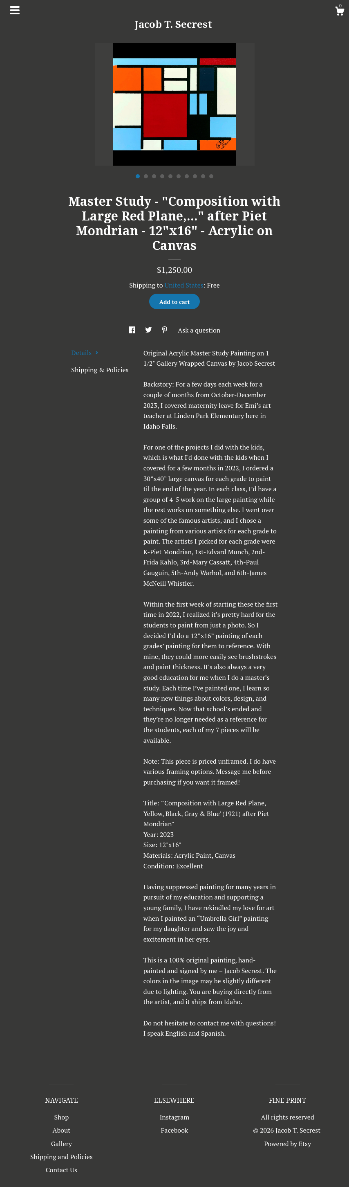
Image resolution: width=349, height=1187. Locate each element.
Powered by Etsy (287, 1143)
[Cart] (339, 12)
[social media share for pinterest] (165, 330)
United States (183, 285)
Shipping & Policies (99, 369)
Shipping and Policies (61, 1156)
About (62, 1130)
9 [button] (203, 176)
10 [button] (211, 176)
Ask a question (199, 330)
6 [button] (179, 176)
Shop (61, 1117)
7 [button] (187, 176)
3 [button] (154, 176)
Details (84, 352)
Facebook (174, 1130)
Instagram (175, 1117)
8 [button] (195, 176)
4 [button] (162, 176)
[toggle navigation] (15, 10)
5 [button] (170, 176)
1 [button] (138, 176)
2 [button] (146, 176)
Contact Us (61, 1169)
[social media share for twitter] (149, 330)
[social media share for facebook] (133, 330)
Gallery (61, 1143)
